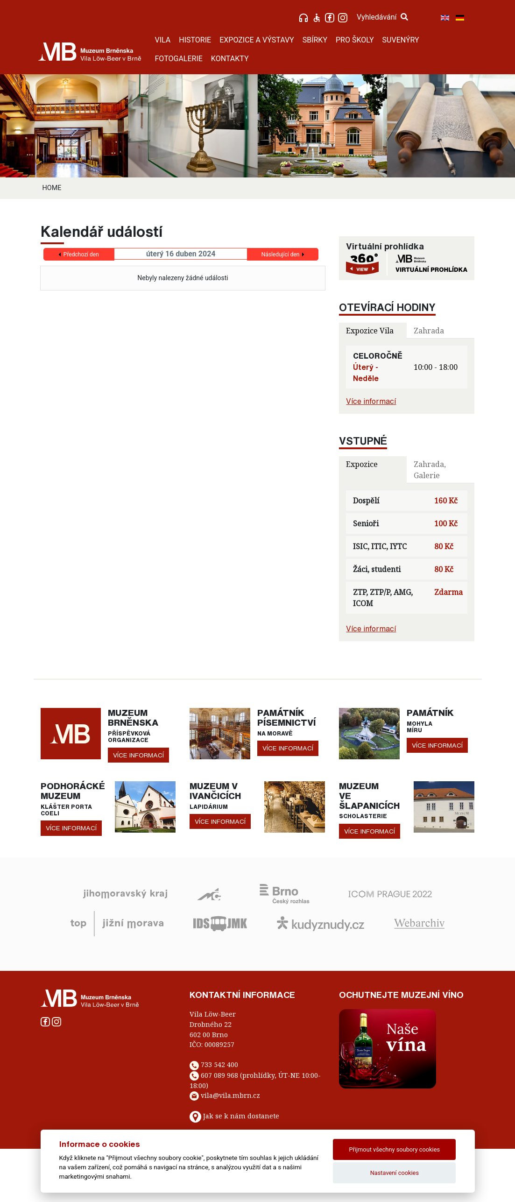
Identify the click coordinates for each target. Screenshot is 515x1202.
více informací (138, 755)
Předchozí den (81, 254)
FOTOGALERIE (179, 58)
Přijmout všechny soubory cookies (394, 1149)
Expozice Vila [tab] (370, 330)
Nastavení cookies (394, 1172)
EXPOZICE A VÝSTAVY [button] (256, 39)
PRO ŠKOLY (355, 39)
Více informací (371, 401)
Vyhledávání (382, 17)
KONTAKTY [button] (230, 58)
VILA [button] (163, 39)
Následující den (280, 254)
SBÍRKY (315, 39)
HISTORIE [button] (195, 39)
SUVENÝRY (400, 39)
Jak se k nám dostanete (241, 1115)
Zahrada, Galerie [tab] (430, 470)
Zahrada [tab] (429, 330)
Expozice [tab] (362, 464)
